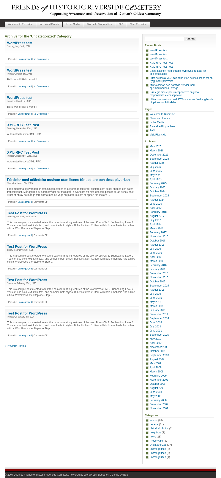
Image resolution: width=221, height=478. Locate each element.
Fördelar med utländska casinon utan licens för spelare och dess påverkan (68, 180)
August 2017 (157, 216)
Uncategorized (25, 59)
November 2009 (159, 347)
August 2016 (157, 244)
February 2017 (158, 232)
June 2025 (156, 171)
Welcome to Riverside (20, 24)
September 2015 (159, 285)
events (153, 420)
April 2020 (155, 207)
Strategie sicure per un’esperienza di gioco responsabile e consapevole (174, 94)
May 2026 (155, 146)
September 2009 (159, 355)
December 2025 (159, 154)
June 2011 (156, 330)
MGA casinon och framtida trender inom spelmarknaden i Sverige (172, 87)
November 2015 (159, 277)
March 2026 (156, 150)
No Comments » (41, 59)
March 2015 (156, 306)
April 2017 (155, 224)
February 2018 (158, 211)
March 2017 (156, 228)
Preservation (157, 440)
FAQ (120, 24)
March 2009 (156, 371)
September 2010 (159, 334)
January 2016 (158, 269)
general (154, 424)
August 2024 (157, 199)
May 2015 (155, 302)
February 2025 (158, 183)
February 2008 (158, 400)
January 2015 (158, 310)
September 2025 (159, 158)
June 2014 (156, 322)
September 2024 (159, 195)
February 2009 (158, 375)
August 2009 (157, 359)
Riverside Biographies (99, 24)
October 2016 (158, 240)
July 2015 (155, 293)
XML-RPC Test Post (23, 125)
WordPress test (19, 43)
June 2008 (156, 392)
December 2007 (159, 404)
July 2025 (155, 166)
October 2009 (158, 351)
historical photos (159, 428)
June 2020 (156, 203)
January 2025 (158, 187)
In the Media (73, 24)
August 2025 (157, 162)
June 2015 (156, 297)
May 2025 (155, 175)
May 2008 (155, 396)
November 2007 (159, 408)
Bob (125, 474)
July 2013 (155, 326)
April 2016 (155, 256)
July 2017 (155, 220)
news (153, 436)
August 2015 (157, 289)
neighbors (155, 432)
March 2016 (156, 261)
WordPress (90, 474)
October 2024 (158, 191)
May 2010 (155, 338)
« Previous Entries (15, 345)
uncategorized (158, 448)
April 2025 (155, 179)
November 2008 (159, 379)
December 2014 (159, 314)
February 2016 (158, 265)
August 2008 (157, 387)
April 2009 (155, 367)
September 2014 (159, 318)
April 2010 (155, 342)
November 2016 (159, 236)
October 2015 (158, 281)
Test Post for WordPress (27, 213)
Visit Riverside (138, 24)
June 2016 (156, 252)
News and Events (49, 24)
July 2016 (155, 248)
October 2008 (158, 383)
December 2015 (159, 273)
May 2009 (155, 363)
